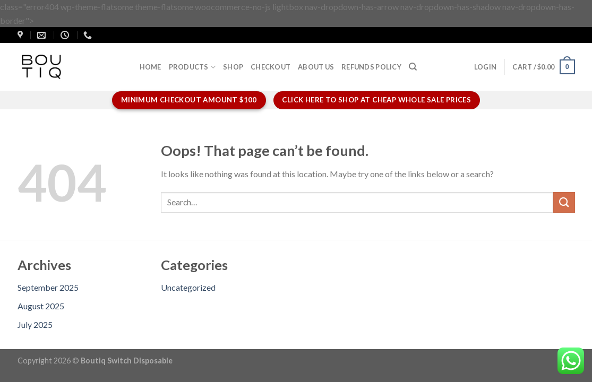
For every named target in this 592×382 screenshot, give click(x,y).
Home (150, 67)
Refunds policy (371, 67)
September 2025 (48, 287)
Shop (233, 67)
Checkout (270, 67)
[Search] (413, 67)
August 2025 (41, 306)
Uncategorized (188, 287)
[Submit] (563, 202)
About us (316, 67)
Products (192, 67)
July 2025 (35, 324)
